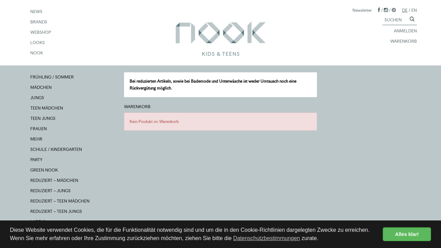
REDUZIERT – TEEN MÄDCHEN (60, 201)
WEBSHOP (41, 32)
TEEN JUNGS (43, 118)
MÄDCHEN (41, 87)
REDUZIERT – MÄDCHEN (54, 180)
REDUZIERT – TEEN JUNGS (56, 211)
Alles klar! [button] (407, 234)
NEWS (36, 12)
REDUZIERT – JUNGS (51, 191)
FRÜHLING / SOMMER (52, 77)
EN (414, 10)
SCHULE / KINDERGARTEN (56, 149)
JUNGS (37, 98)
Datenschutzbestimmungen (266, 238)
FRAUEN (39, 129)
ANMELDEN (402, 31)
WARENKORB (400, 41)
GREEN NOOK (44, 170)
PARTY (36, 160)
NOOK (37, 53)
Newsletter (362, 10)
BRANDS (39, 22)
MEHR (36, 139)
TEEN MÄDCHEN (47, 108)
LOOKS (38, 43)
